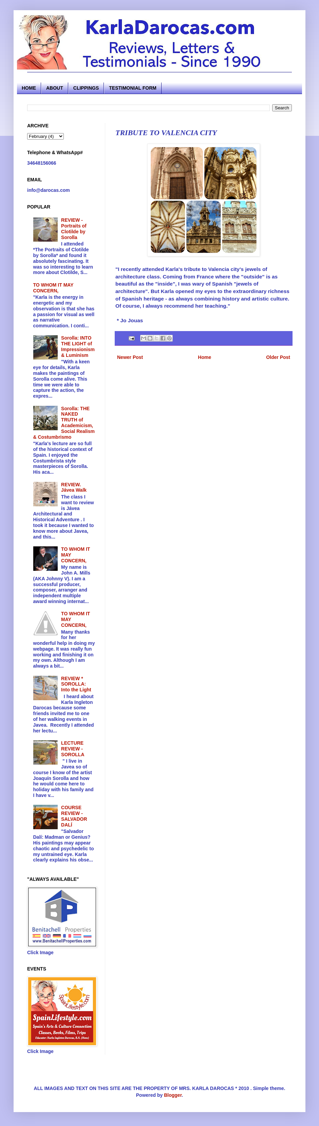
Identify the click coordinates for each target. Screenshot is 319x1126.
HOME (29, 88)
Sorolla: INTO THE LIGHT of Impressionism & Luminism (78, 346)
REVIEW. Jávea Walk (74, 487)
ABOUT (54, 88)
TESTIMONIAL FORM (132, 88)
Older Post (278, 357)
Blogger (173, 1095)
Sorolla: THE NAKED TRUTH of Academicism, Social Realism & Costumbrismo (64, 423)
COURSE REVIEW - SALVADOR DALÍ (74, 816)
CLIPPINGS (86, 88)
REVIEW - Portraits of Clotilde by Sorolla (74, 228)
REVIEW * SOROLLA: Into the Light (76, 684)
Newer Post (130, 357)
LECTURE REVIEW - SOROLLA (72, 748)
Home (204, 357)
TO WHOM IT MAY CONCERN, (53, 287)
